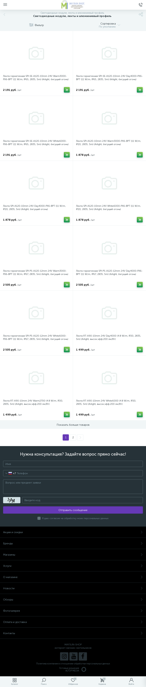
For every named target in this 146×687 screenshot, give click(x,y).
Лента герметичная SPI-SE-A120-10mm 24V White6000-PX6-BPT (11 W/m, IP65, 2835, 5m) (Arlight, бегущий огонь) (36, 143)
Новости (73, 588)
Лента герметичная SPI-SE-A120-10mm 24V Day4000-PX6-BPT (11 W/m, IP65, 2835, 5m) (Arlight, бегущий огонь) (109, 78)
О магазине (73, 577)
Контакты (73, 633)
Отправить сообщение (73, 510)
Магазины (73, 554)
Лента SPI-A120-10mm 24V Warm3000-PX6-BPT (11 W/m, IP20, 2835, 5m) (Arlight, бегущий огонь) (108, 143)
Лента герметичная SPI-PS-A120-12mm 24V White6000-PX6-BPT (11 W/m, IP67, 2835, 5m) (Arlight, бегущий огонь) (35, 337)
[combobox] (9, 473)
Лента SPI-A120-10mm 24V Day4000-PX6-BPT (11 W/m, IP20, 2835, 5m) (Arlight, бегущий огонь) (34, 207)
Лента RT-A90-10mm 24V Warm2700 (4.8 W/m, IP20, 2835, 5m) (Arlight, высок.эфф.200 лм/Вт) (33, 402)
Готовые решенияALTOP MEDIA (73, 669)
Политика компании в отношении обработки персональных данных (73, 663)
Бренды (73, 543)
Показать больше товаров (73, 424)
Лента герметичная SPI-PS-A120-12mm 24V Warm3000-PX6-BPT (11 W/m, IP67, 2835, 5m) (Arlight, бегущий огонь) (35, 272)
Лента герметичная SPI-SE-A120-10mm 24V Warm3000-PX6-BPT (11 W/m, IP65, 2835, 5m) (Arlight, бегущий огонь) (36, 78)
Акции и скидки (73, 532)
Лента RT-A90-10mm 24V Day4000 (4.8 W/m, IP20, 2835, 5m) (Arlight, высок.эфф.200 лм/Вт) (108, 337)
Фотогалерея (73, 610)
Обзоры (73, 599)
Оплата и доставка (73, 622)
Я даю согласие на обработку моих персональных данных (75, 518)
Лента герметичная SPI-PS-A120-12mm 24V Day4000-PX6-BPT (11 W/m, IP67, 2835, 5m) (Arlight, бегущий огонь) (109, 272)
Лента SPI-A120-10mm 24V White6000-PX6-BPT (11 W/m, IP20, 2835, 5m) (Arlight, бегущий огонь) (108, 207)
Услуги (73, 565)
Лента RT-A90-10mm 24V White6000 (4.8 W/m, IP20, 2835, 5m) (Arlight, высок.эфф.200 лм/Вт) (106, 402)
